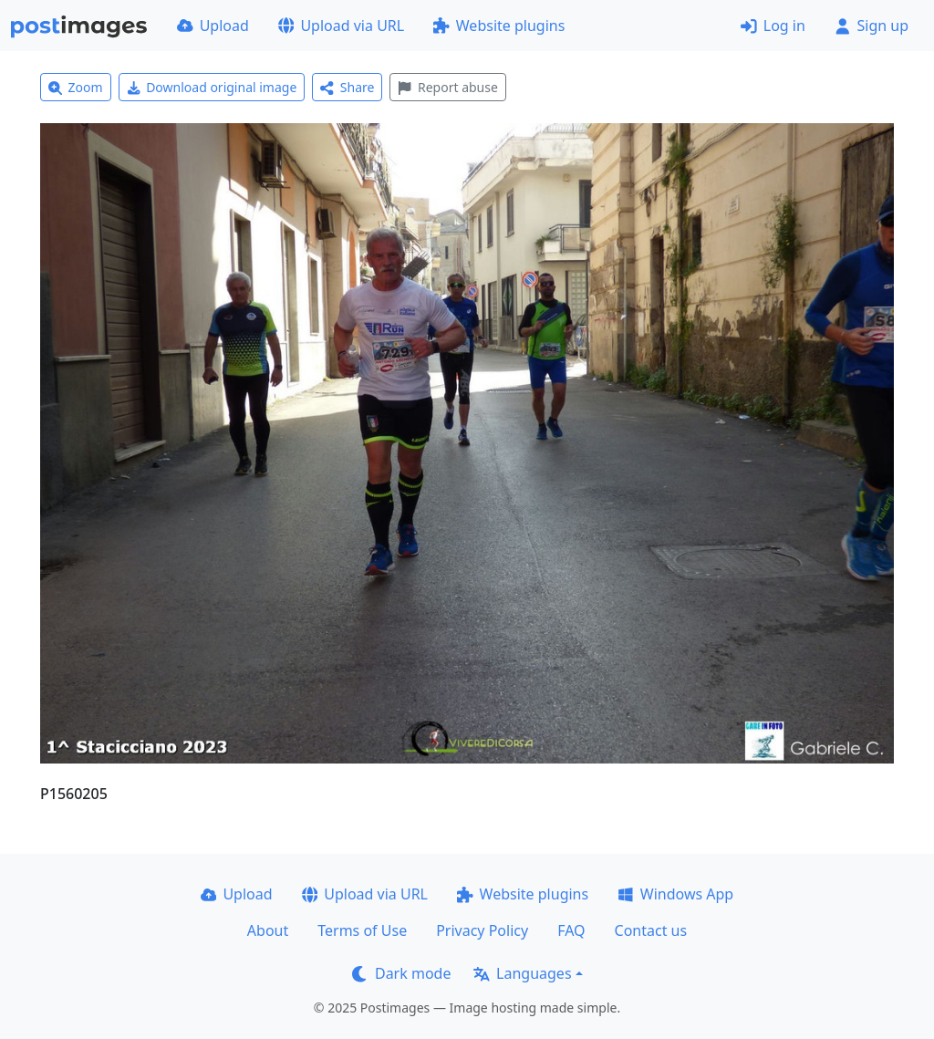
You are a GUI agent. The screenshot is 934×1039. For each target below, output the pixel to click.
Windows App (675, 894)
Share (347, 87)
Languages (522, 973)
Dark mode (401, 973)
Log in (773, 26)
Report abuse (447, 87)
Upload (213, 26)
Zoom (75, 87)
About (267, 930)
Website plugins (499, 26)
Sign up (871, 26)
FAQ (571, 930)
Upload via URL (341, 26)
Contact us (651, 930)
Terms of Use (362, 930)
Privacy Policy (482, 930)
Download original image (212, 87)
